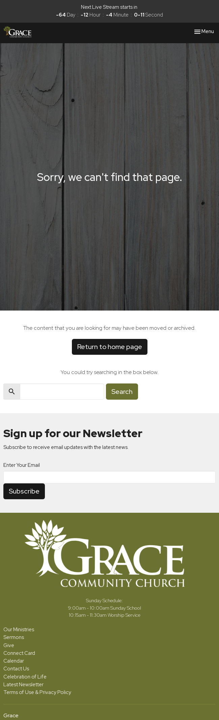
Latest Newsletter (23, 684)
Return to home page (109, 346)
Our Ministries (18, 629)
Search (122, 391)
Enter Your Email (21, 465)
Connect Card (19, 653)
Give (8, 645)
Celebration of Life (25, 676)
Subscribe (24, 491)
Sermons (13, 637)
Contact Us (16, 668)
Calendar (13, 661)
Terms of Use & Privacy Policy (37, 692)
